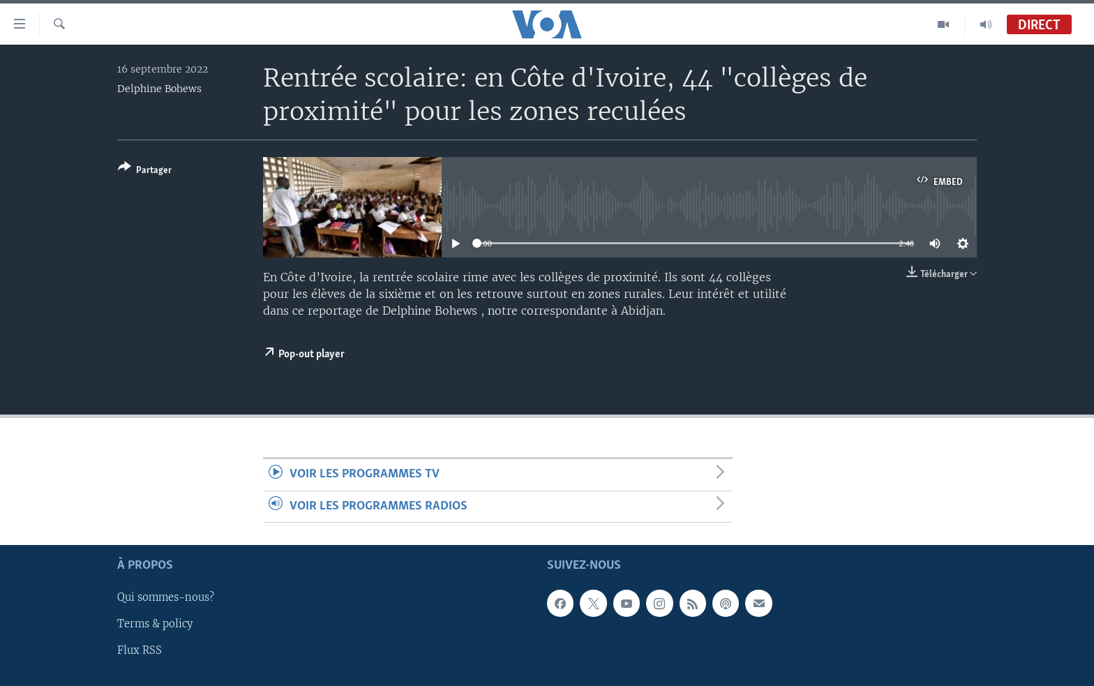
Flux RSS (139, 650)
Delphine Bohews (159, 88)
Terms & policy (155, 624)
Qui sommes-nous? (165, 597)
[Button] (145, 171)
